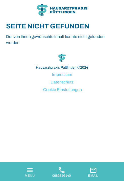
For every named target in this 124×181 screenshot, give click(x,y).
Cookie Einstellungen (62, 89)
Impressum (62, 74)
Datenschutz (62, 82)
